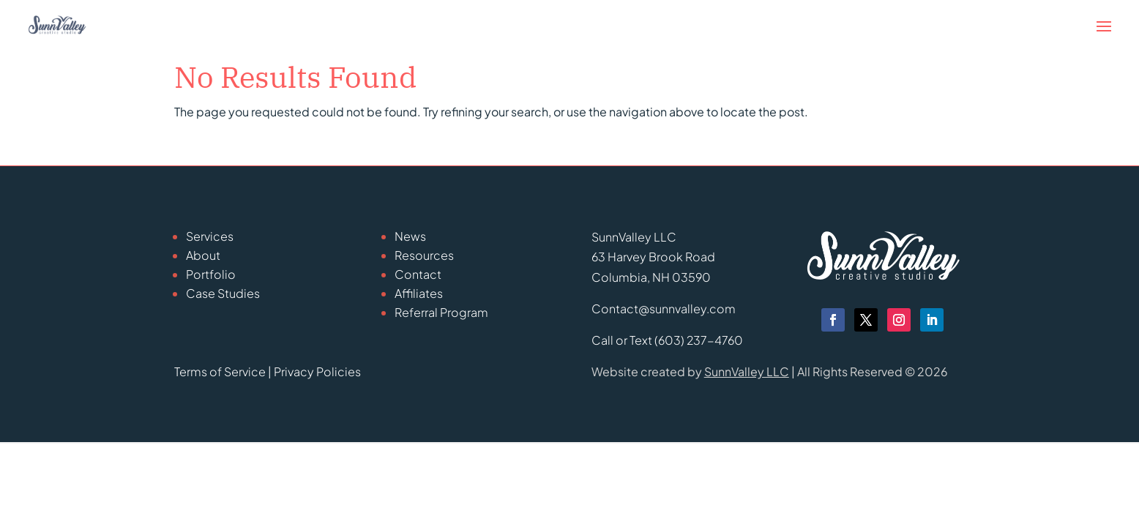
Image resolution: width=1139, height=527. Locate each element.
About (203, 255)
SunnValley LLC (746, 371)
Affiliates (419, 293)
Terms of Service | (224, 371)
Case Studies (223, 293)
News (410, 236)
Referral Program (441, 312)
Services (210, 236)
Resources (424, 255)
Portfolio (211, 274)
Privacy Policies (317, 371)
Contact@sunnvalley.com (663, 308)
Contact (418, 274)
